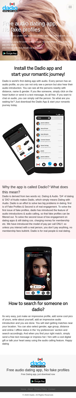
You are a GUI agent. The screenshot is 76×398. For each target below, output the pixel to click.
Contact (51, 389)
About (30, 389)
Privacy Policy (41, 389)
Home (23, 389)
